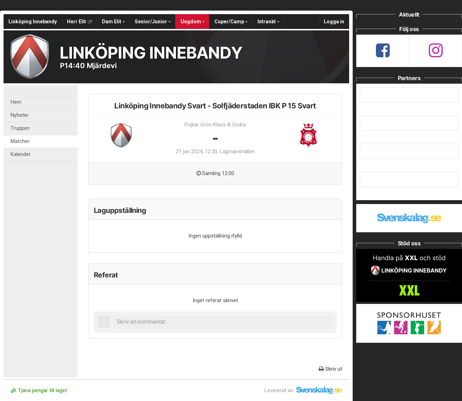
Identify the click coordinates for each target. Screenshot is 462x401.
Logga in (334, 21)
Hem (16, 102)
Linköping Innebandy (32, 21)
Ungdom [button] (193, 21)
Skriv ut (330, 369)
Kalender (21, 154)
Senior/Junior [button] (153, 21)
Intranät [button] (268, 21)
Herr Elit (79, 21)
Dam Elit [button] (113, 21)
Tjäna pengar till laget (39, 390)
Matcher (20, 141)
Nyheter (20, 115)
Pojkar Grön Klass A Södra (215, 124)
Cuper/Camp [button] (231, 21)
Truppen (20, 128)
